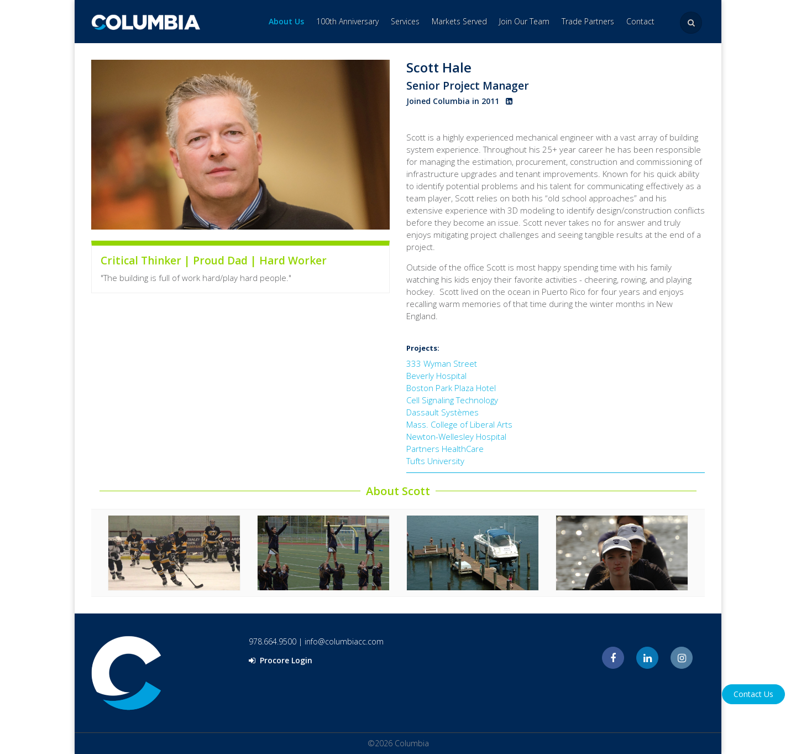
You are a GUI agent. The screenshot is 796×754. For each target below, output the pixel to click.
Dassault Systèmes (442, 412)
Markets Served (459, 21)
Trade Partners (588, 21)
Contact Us (753, 694)
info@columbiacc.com (344, 641)
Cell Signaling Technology (452, 399)
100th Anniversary (347, 21)
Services (405, 21)
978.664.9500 (272, 641)
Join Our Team (524, 21)
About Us (286, 21)
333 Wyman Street (441, 363)
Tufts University (435, 460)
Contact (640, 21)
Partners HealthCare (445, 448)
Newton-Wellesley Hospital (456, 436)
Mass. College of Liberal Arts (459, 424)
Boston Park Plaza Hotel (451, 387)
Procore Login (280, 660)
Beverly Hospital (436, 375)
